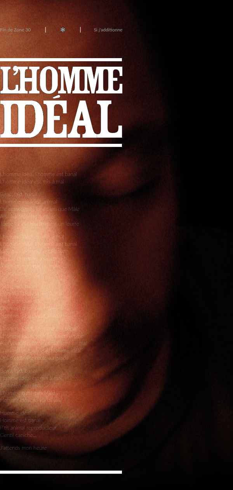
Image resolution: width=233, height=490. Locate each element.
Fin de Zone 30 (16, 30)
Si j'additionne (108, 30)
